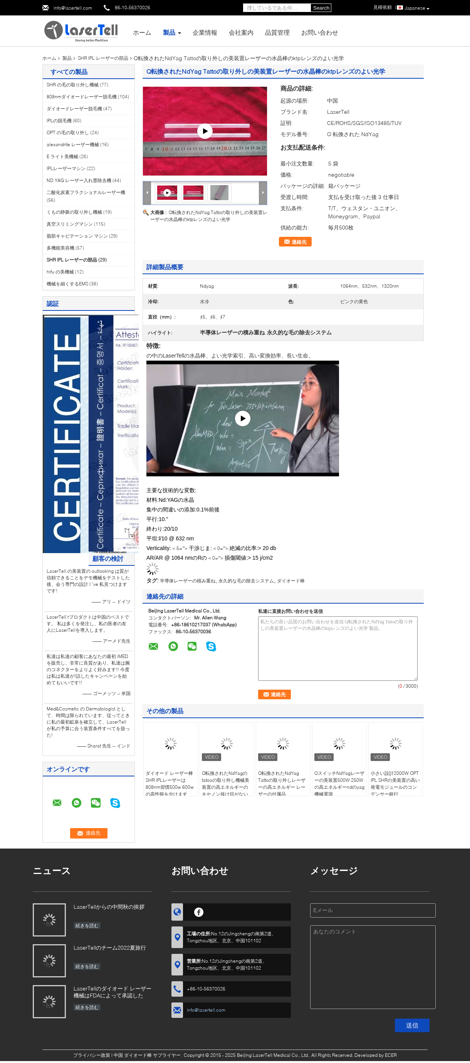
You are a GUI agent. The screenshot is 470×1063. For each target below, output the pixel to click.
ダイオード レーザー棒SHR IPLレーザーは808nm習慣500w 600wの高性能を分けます (170, 783)
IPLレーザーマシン (66, 168)
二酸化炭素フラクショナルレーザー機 (86, 192)
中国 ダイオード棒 (133, 1055)
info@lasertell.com (73, 8)
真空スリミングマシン (70, 224)
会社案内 (241, 32)
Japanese (417, 8)
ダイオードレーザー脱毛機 (74, 108)
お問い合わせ (319, 32)
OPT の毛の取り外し (68, 132)
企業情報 (205, 32)
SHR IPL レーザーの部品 (103, 58)
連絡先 (299, 242)
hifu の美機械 (60, 272)
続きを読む (87, 925)
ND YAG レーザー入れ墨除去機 (79, 180)
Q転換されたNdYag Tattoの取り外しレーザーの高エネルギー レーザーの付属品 (282, 783)
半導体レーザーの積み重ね (187, 581)
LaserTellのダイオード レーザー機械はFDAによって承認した (112, 992)
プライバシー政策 (91, 1055)
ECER (391, 1055)
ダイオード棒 (291, 581)
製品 (169, 32)
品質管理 (277, 32)
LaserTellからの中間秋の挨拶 (109, 906)
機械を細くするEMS (67, 284)
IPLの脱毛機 (59, 120)
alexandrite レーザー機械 (73, 144)
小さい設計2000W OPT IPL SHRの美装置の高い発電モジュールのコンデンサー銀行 (395, 783)
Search (321, 8)
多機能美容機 (60, 248)
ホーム (142, 32)
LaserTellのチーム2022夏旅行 (110, 947)
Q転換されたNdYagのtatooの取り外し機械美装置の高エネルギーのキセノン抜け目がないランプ (225, 787)
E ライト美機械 (62, 156)
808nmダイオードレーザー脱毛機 (82, 97)
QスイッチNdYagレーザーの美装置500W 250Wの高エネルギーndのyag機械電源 (339, 783)
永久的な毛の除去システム (246, 581)
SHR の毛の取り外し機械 (73, 85)
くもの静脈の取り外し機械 (74, 212)
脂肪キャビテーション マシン (77, 236)
